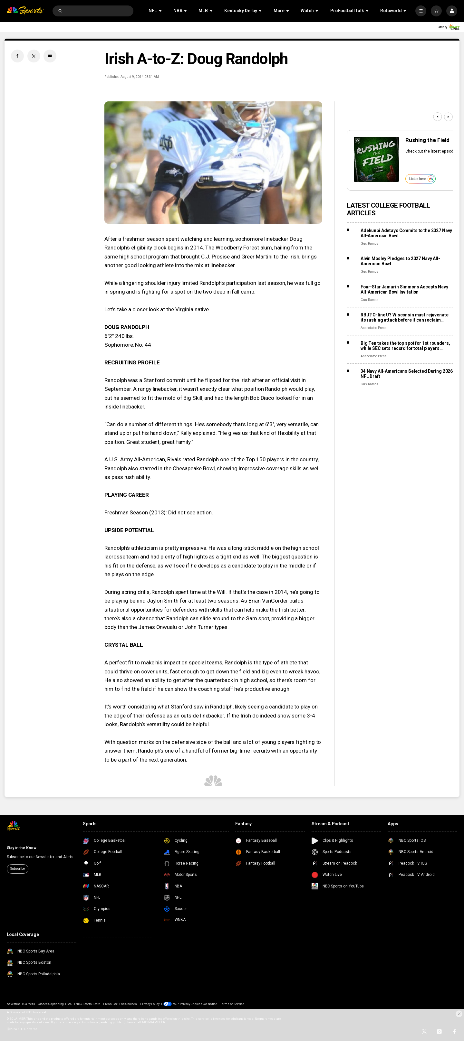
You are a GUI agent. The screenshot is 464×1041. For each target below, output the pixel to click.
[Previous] (437, 116)
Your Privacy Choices (187, 1004)
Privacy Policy (150, 1004)
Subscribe (17, 869)
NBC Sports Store (88, 1004)
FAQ (69, 1004)
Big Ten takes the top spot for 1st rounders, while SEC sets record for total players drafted (405, 346)
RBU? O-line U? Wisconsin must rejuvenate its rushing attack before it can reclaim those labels (405, 317)
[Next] (448, 116)
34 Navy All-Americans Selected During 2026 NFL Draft (407, 374)
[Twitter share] (33, 56)
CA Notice (210, 1004)
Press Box (110, 1004)
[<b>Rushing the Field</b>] (376, 159)
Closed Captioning (51, 1004)
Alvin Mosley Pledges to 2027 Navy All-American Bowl (400, 261)
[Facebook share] (17, 56)
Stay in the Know (21, 848)
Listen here (421, 178)
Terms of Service (232, 1004)
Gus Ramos (369, 243)
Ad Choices (129, 1004)
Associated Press (374, 328)
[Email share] (50, 56)
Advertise (14, 1004)
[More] (420, 10)
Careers (29, 1004)
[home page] (25, 11)
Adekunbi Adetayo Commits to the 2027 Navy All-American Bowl (406, 233)
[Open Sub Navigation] (161, 10)
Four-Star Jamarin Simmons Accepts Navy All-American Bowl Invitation (404, 289)
